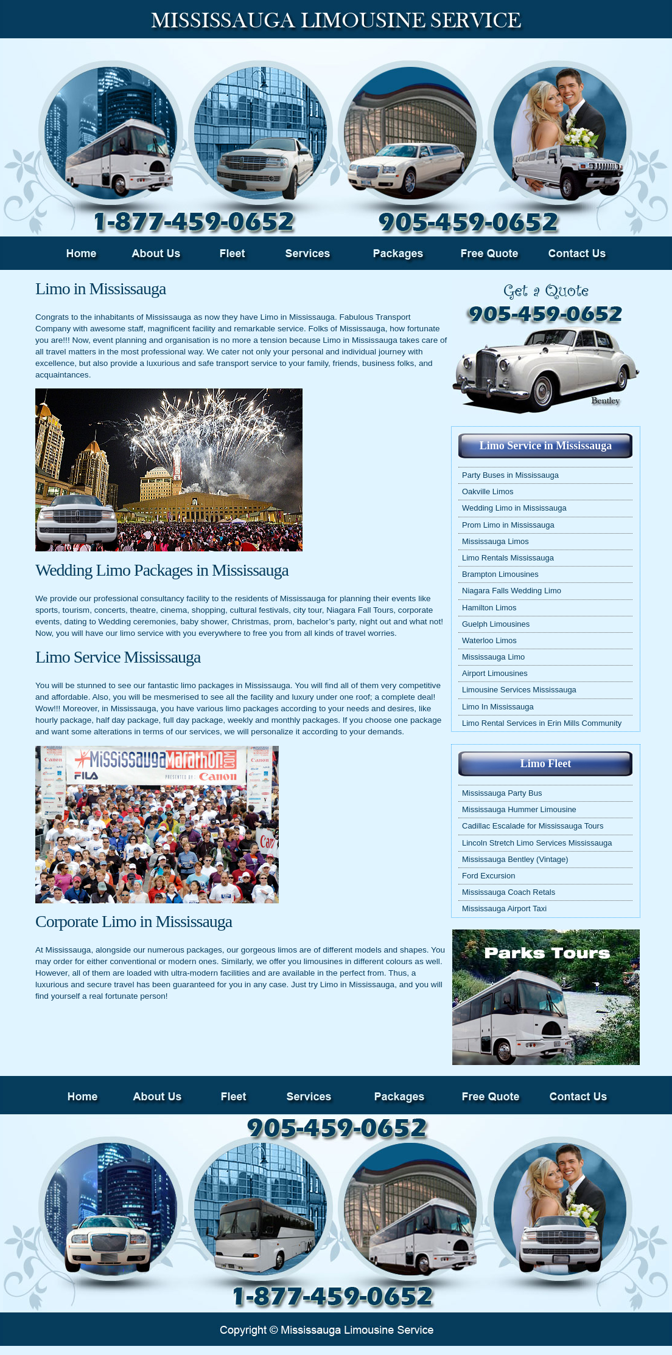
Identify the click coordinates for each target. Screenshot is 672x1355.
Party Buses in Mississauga (510, 475)
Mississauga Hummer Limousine (519, 809)
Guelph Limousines (496, 624)
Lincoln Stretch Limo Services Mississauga (537, 842)
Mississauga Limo (493, 656)
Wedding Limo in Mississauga (514, 507)
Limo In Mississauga (498, 706)
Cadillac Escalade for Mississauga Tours (532, 825)
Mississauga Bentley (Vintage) (515, 859)
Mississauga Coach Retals (508, 892)
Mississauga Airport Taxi (504, 908)
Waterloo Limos (489, 640)
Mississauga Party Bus (502, 793)
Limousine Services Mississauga (519, 689)
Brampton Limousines (500, 574)
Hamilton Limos (489, 607)
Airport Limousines (495, 673)
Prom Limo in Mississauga (508, 524)
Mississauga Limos (495, 541)
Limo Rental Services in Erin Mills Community (541, 723)
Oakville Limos (488, 491)
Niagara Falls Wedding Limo (511, 590)
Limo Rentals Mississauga (508, 557)
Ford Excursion (488, 875)
